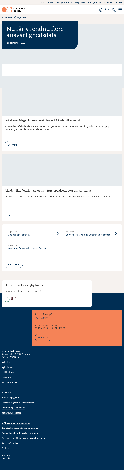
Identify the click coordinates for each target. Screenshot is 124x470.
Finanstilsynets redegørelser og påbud (20, 433)
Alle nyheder (14, 264)
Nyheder (20, 17)
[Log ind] (101, 10)
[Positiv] (7, 299)
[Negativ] (13, 299)
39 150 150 (42, 318)
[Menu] (120, 10)
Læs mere (12, 144)
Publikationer (8, 372)
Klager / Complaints (11, 443)
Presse (102, 2)
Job (95, 2)
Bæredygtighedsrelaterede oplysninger (20, 428)
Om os (110, 2)
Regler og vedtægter (11, 412)
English (119, 2)
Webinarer (7, 377)
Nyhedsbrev (7, 367)
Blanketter (7, 392)
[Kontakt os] (114, 10)
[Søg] (107, 10)
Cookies (5, 448)
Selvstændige (47, 2)
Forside (7, 17)
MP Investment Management (16, 423)
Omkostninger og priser (13, 407)
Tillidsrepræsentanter (81, 2)
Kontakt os (43, 337)
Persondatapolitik (10, 382)
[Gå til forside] (13, 9)
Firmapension (62, 2)
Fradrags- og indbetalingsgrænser (18, 402)
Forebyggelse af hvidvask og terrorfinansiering (24, 438)
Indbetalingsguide (10, 397)
